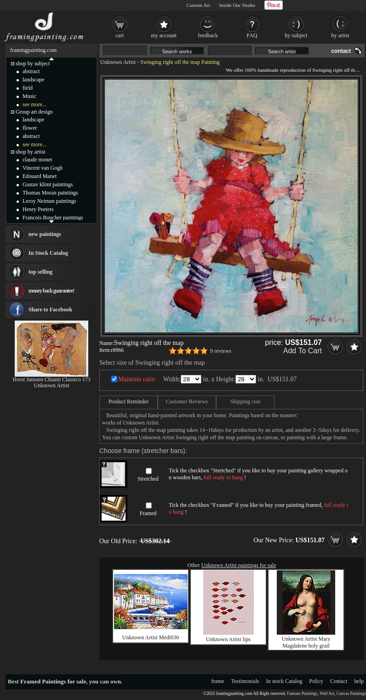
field (28, 88)
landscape (33, 79)
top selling (40, 272)
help (359, 681)
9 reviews (220, 351)
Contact (338, 681)
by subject (296, 35)
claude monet (37, 159)
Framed (148, 513)
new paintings (45, 234)
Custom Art (198, 5)
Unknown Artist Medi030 (150, 637)
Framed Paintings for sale (53, 681)
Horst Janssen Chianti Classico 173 (51, 379)
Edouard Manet (40, 176)
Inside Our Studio (237, 5)
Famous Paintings (302, 693)
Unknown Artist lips (228, 639)
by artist (340, 35)
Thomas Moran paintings (50, 192)
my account (164, 35)
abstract (31, 71)
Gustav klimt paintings (48, 184)
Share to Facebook (50, 309)
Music (29, 96)
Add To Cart (302, 351)
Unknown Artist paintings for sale (238, 565)
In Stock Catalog (48, 253)
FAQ (251, 35)
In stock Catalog (284, 681)
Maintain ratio (136, 379)
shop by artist (31, 152)
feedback (207, 35)
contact (341, 51)
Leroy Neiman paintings (49, 201)
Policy (316, 681)
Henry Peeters (38, 209)
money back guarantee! (51, 290)
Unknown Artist (118, 62)
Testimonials (245, 681)
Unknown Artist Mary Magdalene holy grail (306, 642)
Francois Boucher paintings (53, 217)
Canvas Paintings (351, 693)
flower (30, 128)
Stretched (147, 479)
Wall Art (327, 693)
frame (218, 681)
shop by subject (33, 63)
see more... (34, 104)
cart (119, 35)
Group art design (34, 112)
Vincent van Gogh (43, 168)
